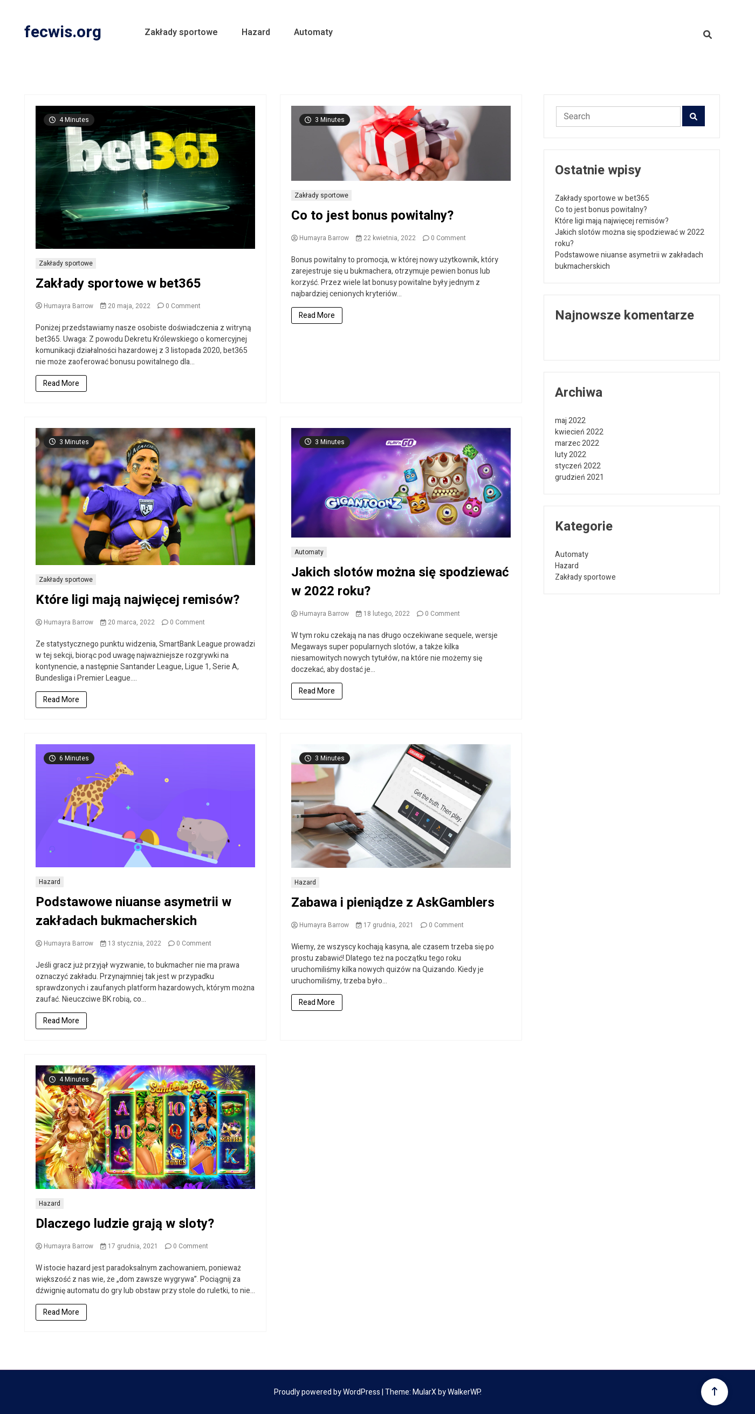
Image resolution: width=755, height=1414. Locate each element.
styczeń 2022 (578, 466)
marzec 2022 (577, 443)
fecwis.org (62, 32)
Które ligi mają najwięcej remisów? (137, 599)
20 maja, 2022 (125, 306)
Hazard (256, 32)
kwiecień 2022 (579, 432)
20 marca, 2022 (127, 622)
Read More (61, 383)
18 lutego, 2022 (383, 613)
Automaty (313, 32)
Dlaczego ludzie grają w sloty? (125, 1223)
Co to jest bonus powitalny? (372, 215)
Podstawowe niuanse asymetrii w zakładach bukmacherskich (133, 911)
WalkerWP (464, 1392)
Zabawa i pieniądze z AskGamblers (393, 902)
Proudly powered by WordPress (328, 1392)
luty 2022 (570, 454)
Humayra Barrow (64, 306)
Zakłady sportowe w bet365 (118, 283)
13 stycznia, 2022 (130, 943)
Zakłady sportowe (181, 32)
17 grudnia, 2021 (385, 925)
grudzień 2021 (579, 477)
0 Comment (183, 306)
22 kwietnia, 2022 (386, 238)
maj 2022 (570, 420)
